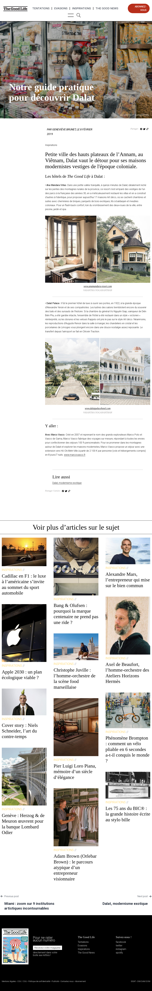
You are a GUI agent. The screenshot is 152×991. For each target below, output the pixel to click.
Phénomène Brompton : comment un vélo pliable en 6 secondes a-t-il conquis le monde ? (127, 749)
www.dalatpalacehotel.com (97, 408)
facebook (121, 942)
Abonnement (80, 981)
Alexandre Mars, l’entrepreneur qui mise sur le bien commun (128, 579)
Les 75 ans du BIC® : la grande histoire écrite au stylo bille (128, 814)
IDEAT (133, 981)
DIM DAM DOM (143, 981)
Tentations (40, 8)
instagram (121, 949)
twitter (119, 945)
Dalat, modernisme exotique (67, 482)
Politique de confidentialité (39, 981)
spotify (119, 952)
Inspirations (81, 8)
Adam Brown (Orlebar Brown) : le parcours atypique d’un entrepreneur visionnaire (75, 867)
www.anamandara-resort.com (98, 286)
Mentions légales (9, 981)
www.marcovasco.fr (74, 454)
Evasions (60, 8)
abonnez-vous (141, 8)
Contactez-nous (67, 981)
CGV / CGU (22, 981)
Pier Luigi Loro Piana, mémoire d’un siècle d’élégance (75, 771)
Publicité (55, 981)
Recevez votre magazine (47, 947)
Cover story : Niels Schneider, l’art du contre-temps (20, 731)
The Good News (107, 8)
